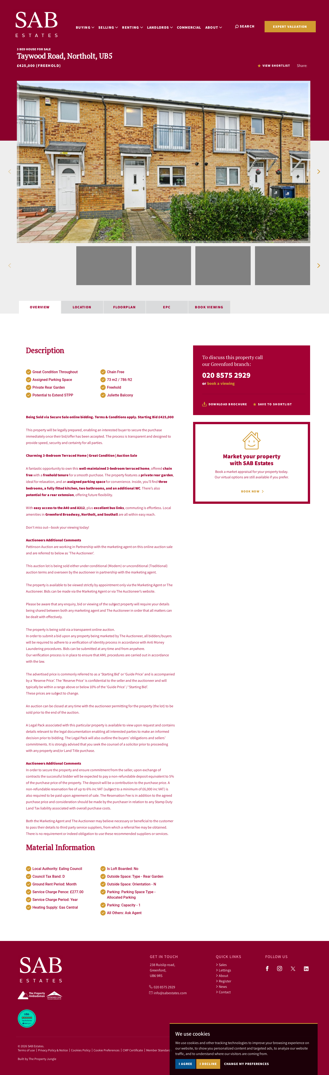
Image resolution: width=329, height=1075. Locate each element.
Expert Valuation (290, 26)
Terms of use (26, 1050)
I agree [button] (185, 1064)
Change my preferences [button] (246, 1064)
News (221, 986)
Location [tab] (82, 307)
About (222, 975)
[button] (9, 172)
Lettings (223, 970)
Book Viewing (209, 307)
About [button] (215, 26)
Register (223, 981)
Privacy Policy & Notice (53, 1050)
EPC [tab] (166, 307)
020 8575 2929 (226, 375)
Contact (223, 992)
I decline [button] (208, 1064)
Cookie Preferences (107, 1050)
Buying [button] (87, 26)
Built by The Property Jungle (37, 1059)
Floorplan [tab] (124, 307)
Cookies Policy (80, 1050)
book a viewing (221, 383)
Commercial (191, 26)
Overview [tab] (40, 307)
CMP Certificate (133, 1050)
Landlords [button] (162, 26)
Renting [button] (134, 26)
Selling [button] (110, 26)
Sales (221, 964)
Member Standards (159, 1050)
